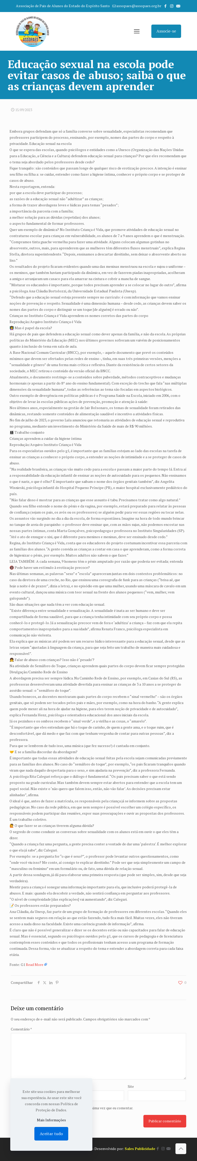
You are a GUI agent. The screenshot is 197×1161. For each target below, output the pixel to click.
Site (131, 1086)
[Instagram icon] (172, 5)
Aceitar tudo (51, 1133)
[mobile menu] (136, 31)
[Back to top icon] (180, 1148)
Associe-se (166, 31)
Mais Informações (51, 1119)
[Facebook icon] (165, 5)
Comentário (21, 1029)
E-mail (75, 1086)
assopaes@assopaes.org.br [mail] (138, 5)
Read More (34, 964)
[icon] (178, 5)
